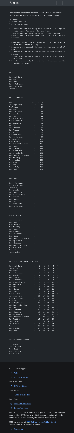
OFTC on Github (18, 386)
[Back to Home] (14, 3)
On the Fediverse (18, 408)
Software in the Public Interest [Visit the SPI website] (43, 422)
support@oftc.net (18, 377)
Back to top (16, 429)
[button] (59, 3)
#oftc (13, 373)
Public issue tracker (19, 395)
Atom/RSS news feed (20, 403)
